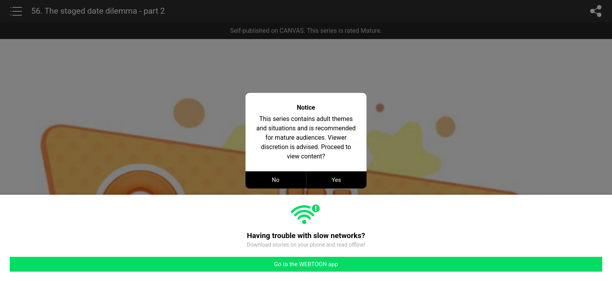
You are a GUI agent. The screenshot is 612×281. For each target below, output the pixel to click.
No (275, 179)
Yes (336, 179)
